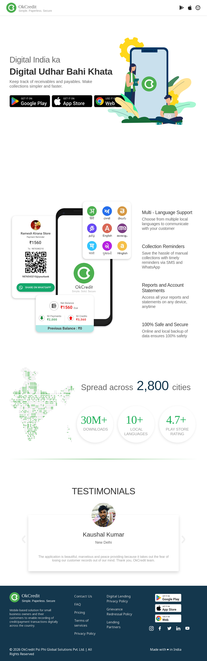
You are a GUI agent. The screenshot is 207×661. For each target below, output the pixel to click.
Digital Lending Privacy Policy (119, 598)
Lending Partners (113, 624)
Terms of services (81, 623)
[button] (24, 539)
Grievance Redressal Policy (119, 611)
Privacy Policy (85, 633)
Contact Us (83, 596)
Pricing (79, 612)
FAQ (77, 604)
